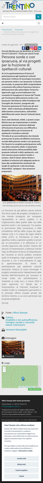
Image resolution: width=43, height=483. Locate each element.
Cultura (9, 317)
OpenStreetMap (29, 387)
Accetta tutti (21, 458)
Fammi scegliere (22, 470)
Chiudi (21, 476)
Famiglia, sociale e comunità (20, 322)
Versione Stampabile (16, 329)
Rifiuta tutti (21, 464)
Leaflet (21, 387)
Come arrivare (35, 389)
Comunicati (19, 30)
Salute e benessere (15, 325)
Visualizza (8, 356)
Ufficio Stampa (7, 30)
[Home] (2, 23)
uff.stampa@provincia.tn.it (11, 406)
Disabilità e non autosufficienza (21, 320)
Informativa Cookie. (26, 451)
